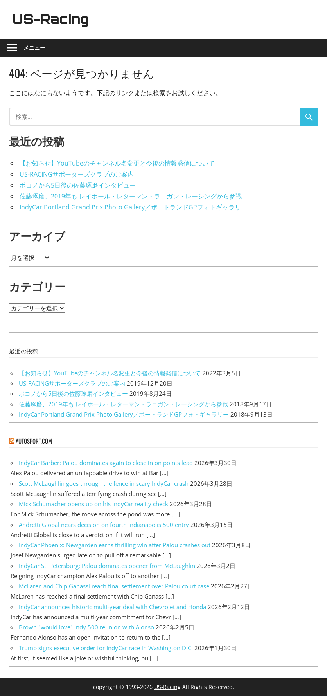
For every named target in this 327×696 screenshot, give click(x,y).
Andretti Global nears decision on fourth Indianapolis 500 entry (104, 524)
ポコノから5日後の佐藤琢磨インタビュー (78, 185)
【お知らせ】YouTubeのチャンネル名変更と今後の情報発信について (117, 163)
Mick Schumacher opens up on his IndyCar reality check (93, 504)
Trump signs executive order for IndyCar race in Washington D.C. (106, 648)
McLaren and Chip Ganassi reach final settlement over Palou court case (114, 586)
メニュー (34, 47)
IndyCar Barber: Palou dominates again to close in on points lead (106, 463)
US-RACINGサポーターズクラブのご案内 (77, 174)
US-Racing (51, 19)
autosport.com (34, 440)
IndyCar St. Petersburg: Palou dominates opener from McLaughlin (107, 566)
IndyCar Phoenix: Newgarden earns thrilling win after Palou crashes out (114, 545)
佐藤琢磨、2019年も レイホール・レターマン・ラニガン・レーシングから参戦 (131, 196)
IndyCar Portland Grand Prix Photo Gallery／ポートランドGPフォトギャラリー (133, 207)
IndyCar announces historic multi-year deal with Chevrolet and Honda (112, 607)
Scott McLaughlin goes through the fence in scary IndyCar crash (104, 483)
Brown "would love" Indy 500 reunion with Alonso (86, 627)
